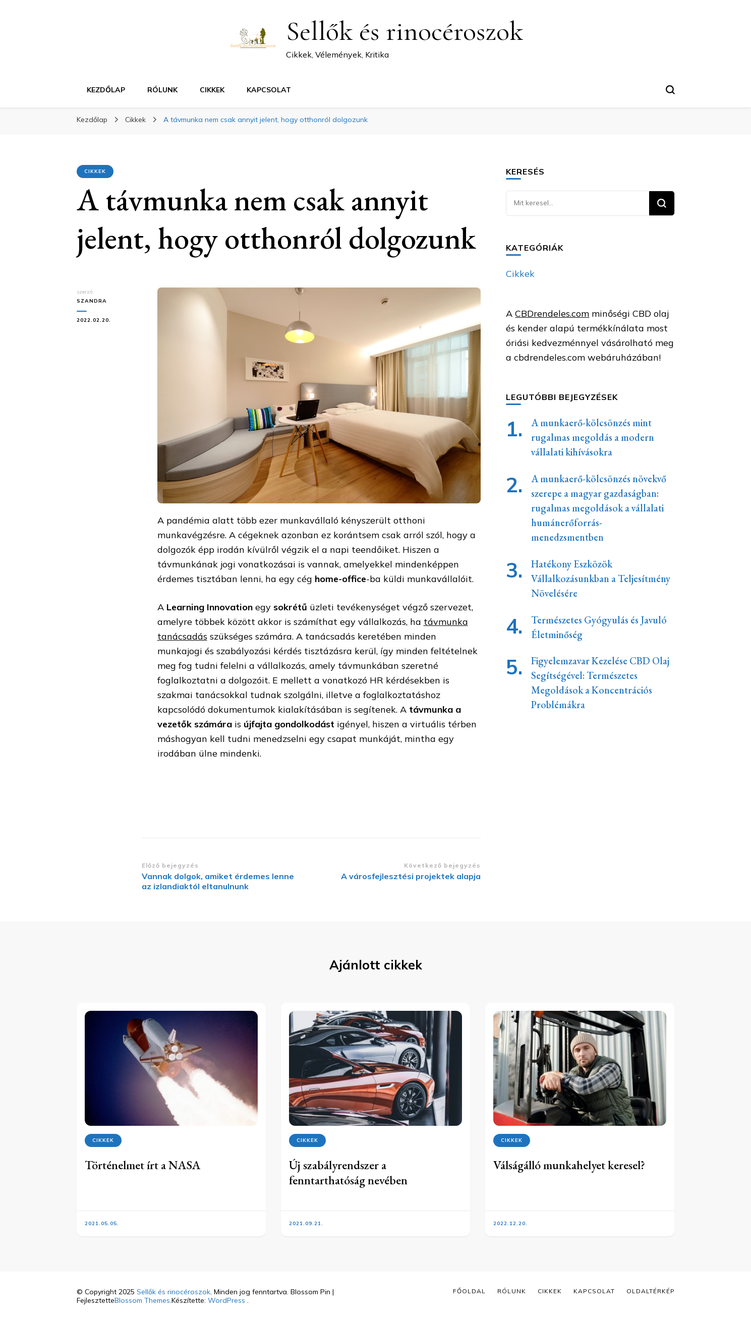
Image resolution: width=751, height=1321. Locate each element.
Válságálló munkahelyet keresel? (569, 1165)
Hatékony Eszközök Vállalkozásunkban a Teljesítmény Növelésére (600, 578)
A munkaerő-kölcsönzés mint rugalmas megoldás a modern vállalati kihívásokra (592, 437)
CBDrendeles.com (552, 313)
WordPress (226, 1300)
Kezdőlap (106, 89)
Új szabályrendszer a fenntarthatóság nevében (348, 1172)
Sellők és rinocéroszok (404, 31)
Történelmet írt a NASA (143, 1165)
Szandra (92, 301)
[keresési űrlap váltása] (670, 89)
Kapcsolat (269, 89)
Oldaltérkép (650, 1291)
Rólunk (162, 89)
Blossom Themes (142, 1300)
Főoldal (469, 1291)
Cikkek (212, 89)
